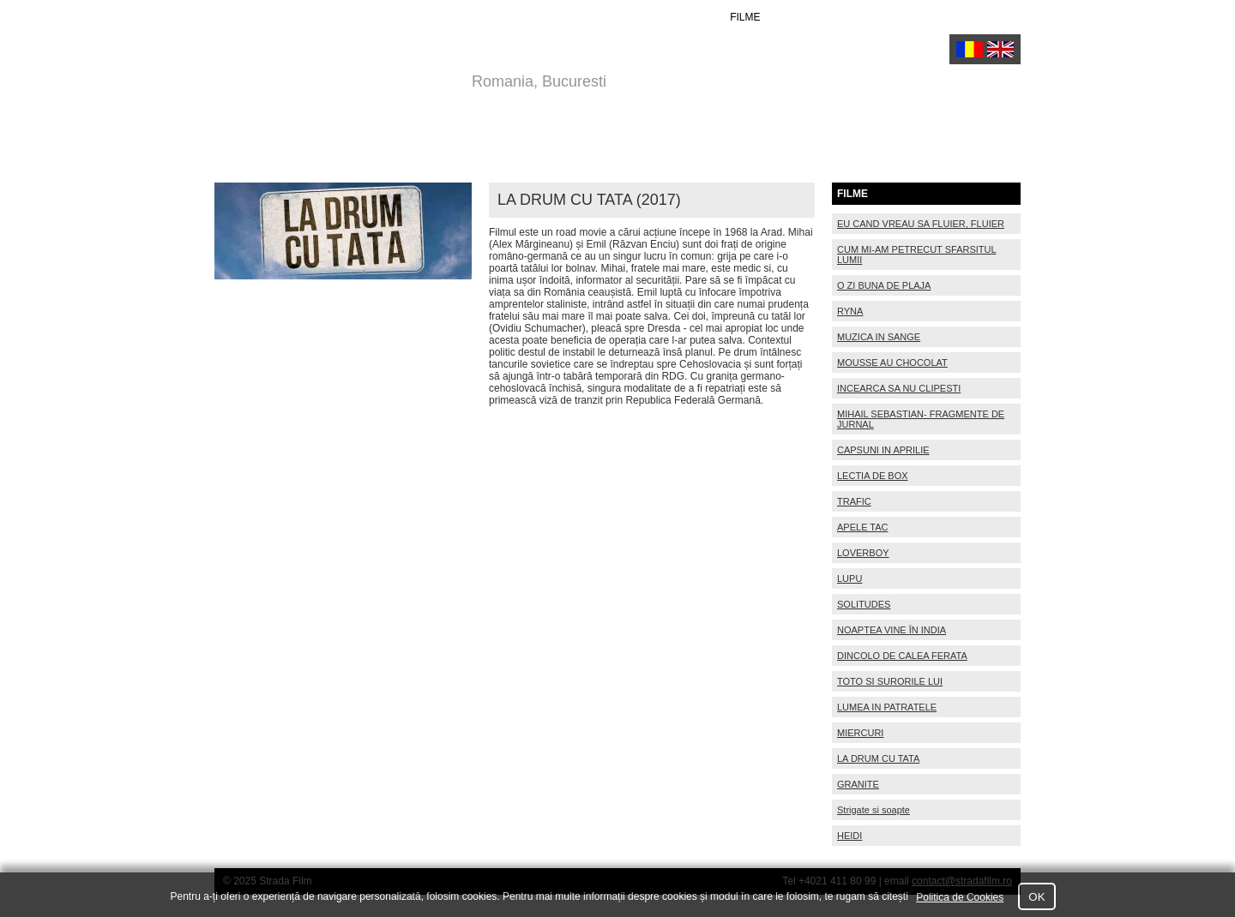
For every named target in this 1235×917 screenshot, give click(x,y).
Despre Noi (906, 17)
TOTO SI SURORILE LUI (890, 681)
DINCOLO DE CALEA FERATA (902, 655)
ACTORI (679, 17)
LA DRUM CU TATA (878, 758)
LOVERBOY (863, 553)
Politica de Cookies (959, 897)
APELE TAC (863, 527)
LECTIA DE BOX (872, 475)
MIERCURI (860, 733)
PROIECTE (818, 17)
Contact (993, 17)
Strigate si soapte (873, 810)
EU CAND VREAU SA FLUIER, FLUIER (920, 224)
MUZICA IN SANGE (878, 337)
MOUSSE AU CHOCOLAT (892, 362)
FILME (745, 17)
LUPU (849, 578)
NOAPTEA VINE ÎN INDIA (891, 630)
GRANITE (858, 784)
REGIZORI (605, 17)
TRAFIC (854, 501)
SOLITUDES (863, 604)
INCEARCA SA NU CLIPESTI (899, 388)
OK (1036, 896)
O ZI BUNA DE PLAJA (884, 285)
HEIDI (849, 835)
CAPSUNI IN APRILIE (883, 450)
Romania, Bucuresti (539, 81)
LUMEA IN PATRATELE (887, 707)
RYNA (850, 311)
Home (533, 17)
